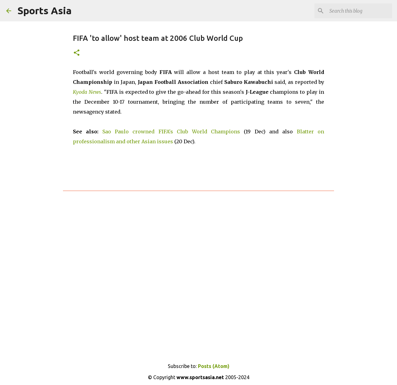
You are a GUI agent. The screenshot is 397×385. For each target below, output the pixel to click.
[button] (76, 53)
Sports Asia (44, 10)
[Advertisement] (198, 270)
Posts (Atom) (214, 366)
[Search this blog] (359, 10)
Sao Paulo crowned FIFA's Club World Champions (171, 131)
